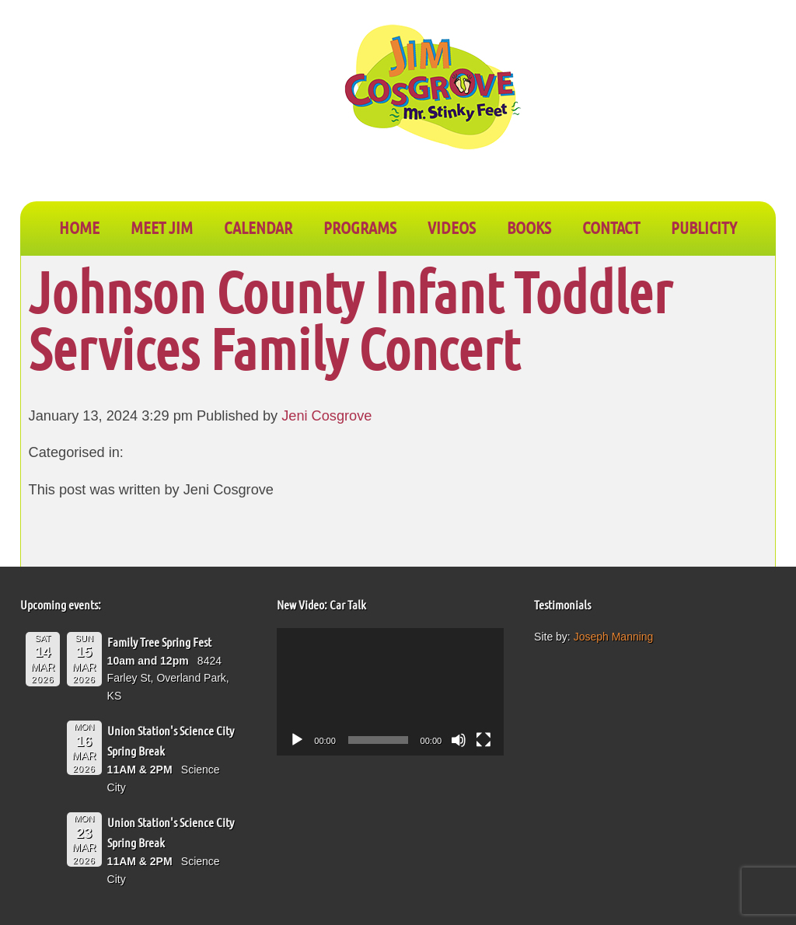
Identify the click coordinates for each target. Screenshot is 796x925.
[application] (390, 692)
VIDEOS (452, 227)
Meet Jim (162, 227)
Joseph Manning (614, 636)
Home (79, 227)
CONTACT (611, 227)
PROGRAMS (359, 227)
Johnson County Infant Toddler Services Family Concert (350, 319)
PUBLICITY (704, 227)
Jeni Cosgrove (326, 416)
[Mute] (458, 740)
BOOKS (529, 227)
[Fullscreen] (483, 740)
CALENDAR (258, 227)
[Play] (297, 740)
